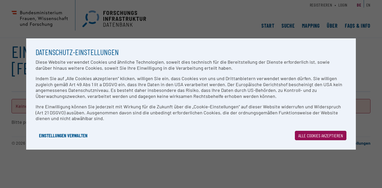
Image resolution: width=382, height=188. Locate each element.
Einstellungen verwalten (63, 135)
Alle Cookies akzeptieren (320, 135)
